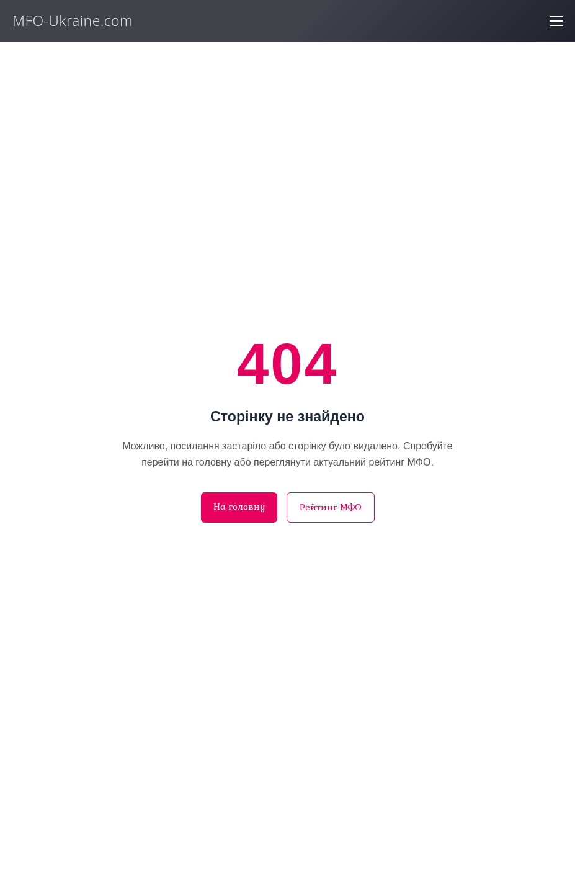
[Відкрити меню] (556, 21)
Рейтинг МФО (331, 507)
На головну (239, 506)
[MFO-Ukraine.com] (88, 22)
